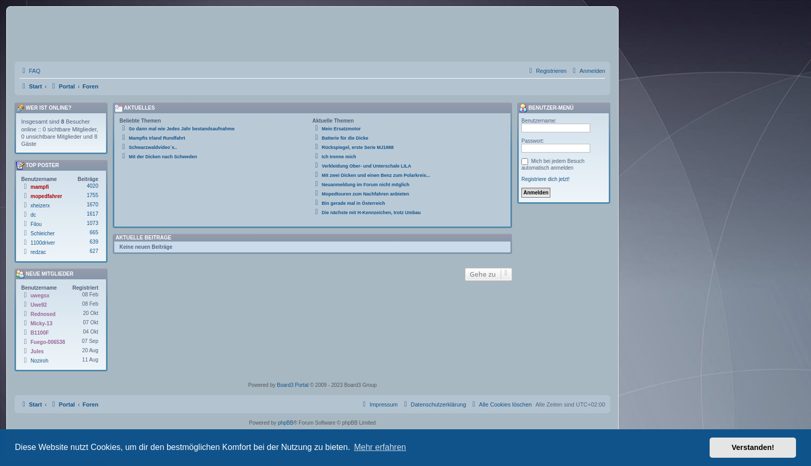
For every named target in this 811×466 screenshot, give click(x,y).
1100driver (43, 243)
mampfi (40, 187)
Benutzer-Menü (546, 108)
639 (93, 242)
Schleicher (43, 233)
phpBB (285, 423)
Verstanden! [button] (753, 447)
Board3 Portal (292, 385)
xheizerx (40, 205)
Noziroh (39, 361)
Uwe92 (39, 305)
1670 (92, 204)
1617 (92, 214)
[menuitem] (30, 71)
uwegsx (40, 295)
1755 (92, 195)
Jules (37, 351)
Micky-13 (41, 323)
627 (93, 251)
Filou (36, 224)
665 (93, 232)
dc (33, 215)
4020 (92, 186)
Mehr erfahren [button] (380, 447)
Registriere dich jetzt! (545, 179)
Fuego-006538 (48, 342)
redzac (38, 252)
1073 (92, 223)
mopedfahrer (46, 196)
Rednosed (43, 314)
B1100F (40, 333)
